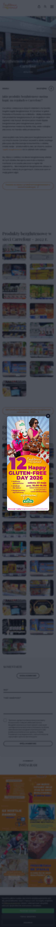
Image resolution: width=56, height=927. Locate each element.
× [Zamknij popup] (48, 416)
